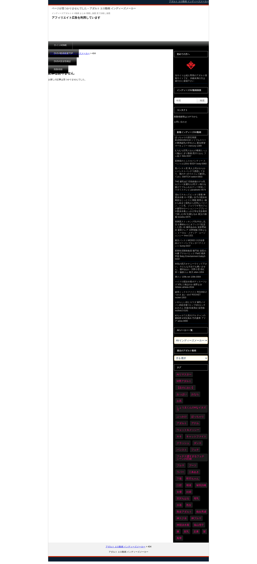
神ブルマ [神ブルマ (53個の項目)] (196, 518)
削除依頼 (142, 45)
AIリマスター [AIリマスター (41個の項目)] (184, 374)
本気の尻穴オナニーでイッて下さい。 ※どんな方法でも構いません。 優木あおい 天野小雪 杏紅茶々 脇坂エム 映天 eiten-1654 (191, 268)
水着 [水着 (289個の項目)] (179, 505)
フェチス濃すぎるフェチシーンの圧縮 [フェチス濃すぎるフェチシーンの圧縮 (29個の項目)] (190, 457)
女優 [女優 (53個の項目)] (179, 491)
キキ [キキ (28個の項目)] (179, 436)
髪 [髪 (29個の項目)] (204, 531)
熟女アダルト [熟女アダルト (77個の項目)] (184, 511)
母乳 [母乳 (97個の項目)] (196, 498)
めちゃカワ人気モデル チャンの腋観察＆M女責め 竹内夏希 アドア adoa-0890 (190, 318)
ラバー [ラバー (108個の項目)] (180, 472)
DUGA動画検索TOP (87, 45)
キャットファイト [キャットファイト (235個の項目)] (196, 436)
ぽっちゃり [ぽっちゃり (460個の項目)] (197, 416)
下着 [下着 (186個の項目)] (179, 478)
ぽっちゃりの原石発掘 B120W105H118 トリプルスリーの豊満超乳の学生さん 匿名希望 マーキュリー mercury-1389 (190, 141)
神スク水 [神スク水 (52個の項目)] (182, 518)
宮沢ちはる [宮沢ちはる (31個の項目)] (183, 498)
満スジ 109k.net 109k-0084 (188, 277)
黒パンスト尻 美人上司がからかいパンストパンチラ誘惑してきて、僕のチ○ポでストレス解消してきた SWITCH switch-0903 (190, 172)
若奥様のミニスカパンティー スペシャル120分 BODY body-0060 (190, 162)
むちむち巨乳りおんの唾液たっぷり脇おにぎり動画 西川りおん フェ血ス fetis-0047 (191, 153)
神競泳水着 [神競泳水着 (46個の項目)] (183, 524)
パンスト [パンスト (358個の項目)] (182, 449)
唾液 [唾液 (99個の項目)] (188, 485)
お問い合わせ (180, 122)
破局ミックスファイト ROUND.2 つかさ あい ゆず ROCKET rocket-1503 (190, 295)
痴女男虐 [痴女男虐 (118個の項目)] (201, 511)
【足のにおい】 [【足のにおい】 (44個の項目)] (185, 387)
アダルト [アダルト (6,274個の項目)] (182, 423)
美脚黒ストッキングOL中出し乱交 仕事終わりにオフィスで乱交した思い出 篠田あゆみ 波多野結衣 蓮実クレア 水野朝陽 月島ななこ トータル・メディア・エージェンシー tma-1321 (191, 228)
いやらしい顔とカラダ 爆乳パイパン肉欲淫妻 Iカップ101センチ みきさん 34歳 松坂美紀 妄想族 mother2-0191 (190, 306)
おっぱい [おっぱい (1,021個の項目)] (182, 394)
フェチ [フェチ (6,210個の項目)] (195, 449)
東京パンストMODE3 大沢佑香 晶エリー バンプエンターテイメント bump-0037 (190, 243)
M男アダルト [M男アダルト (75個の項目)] (184, 381)
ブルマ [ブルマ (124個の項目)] (180, 465)
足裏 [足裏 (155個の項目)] (196, 531)
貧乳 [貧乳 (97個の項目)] (186, 531)
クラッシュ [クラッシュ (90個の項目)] (183, 443)
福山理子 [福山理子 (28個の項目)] (199, 524)
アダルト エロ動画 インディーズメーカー (70, 53)
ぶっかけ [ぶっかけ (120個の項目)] (182, 416)
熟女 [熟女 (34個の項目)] (188, 505)
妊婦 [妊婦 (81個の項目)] (188, 491)
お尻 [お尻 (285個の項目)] (179, 400)
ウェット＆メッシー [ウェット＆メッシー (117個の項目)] (188, 429)
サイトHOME (60, 45)
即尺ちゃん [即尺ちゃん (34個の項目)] (192, 478)
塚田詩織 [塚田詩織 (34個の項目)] (201, 485)
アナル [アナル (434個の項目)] (195, 423)
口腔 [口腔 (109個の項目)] (179, 485)
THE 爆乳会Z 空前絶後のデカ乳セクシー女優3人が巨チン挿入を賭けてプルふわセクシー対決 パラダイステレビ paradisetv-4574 (190, 185)
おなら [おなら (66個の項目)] (195, 394)
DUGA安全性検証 (117, 45)
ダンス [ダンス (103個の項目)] (197, 443)
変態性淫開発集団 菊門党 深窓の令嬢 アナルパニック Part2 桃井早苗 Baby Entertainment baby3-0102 (190, 254)
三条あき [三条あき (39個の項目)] (194, 472)
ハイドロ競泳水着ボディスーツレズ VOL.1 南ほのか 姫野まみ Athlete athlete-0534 (191, 284)
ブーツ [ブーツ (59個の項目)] (192, 465)
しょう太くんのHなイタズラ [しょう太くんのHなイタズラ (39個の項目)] (191, 408)
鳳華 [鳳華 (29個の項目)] (179, 538)
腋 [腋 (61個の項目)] (178, 531)
